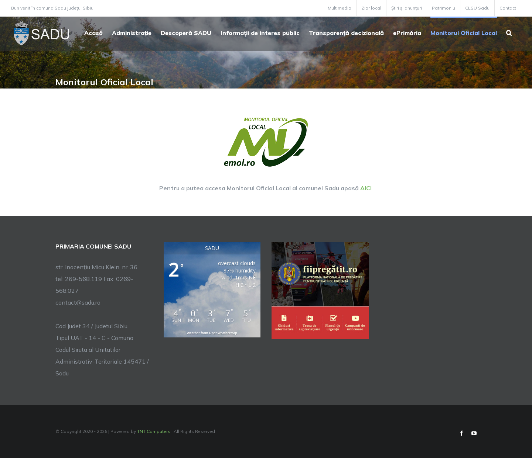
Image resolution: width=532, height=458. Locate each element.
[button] (509, 32)
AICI (366, 188)
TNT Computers (153, 431)
